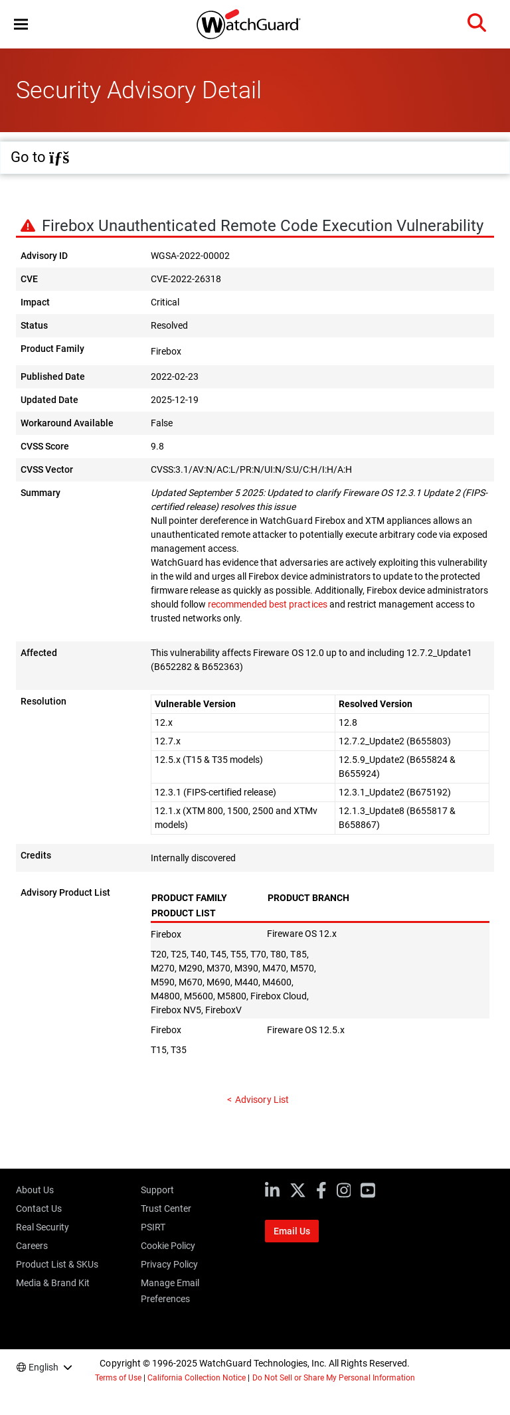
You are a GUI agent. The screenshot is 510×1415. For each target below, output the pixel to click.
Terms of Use (118, 1377)
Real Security (42, 1227)
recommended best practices (267, 604)
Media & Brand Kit (53, 1283)
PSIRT (153, 1227)
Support (157, 1190)
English (43, 1367)
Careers (32, 1245)
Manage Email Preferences (170, 1291)
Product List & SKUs (57, 1264)
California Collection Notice (196, 1377)
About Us (35, 1190)
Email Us (292, 1231)
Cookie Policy (168, 1245)
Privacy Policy (169, 1264)
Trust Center (166, 1208)
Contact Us (39, 1208)
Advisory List (261, 1099)
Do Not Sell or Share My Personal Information (334, 1377)
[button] (21, 24)
